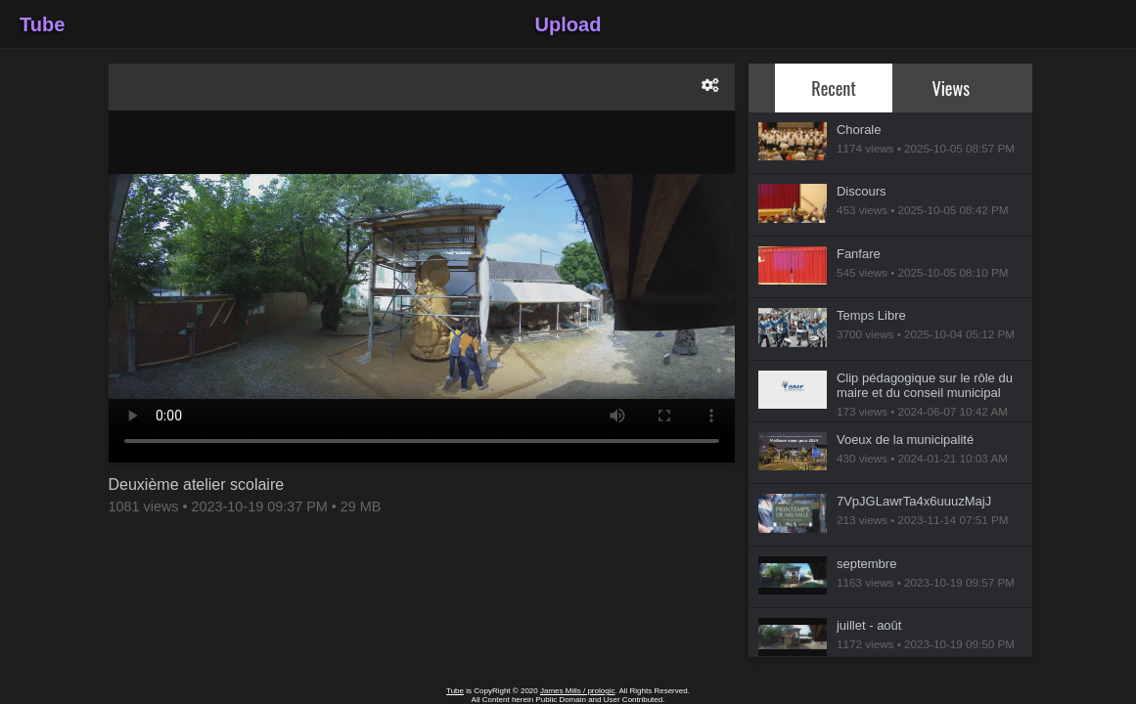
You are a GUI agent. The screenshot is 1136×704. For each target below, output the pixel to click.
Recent (833, 87)
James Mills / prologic (577, 690)
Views (951, 87)
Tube (42, 24)
